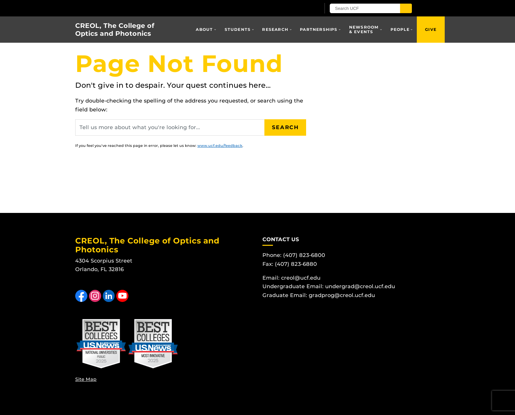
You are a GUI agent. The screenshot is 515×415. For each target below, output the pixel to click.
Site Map (86, 379)
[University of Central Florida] (151, 8)
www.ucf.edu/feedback (219, 145)
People (400, 29)
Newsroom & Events (364, 29)
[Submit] (406, 8)
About (204, 29)
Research (275, 29)
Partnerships (318, 29)
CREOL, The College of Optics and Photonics (114, 29)
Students (238, 29)
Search (285, 127)
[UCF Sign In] (299, 8)
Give (431, 29)
